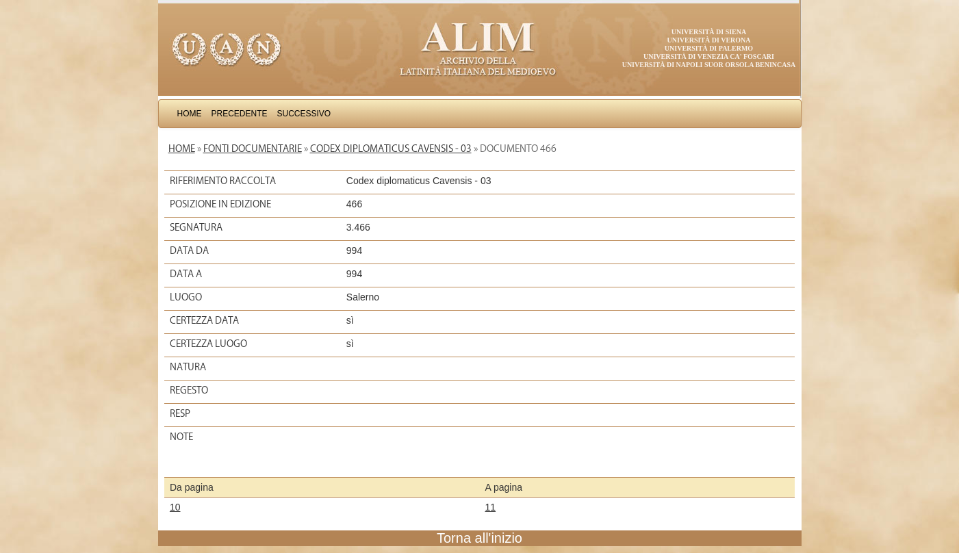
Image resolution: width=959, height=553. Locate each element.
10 (175, 507)
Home (189, 113)
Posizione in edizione (220, 204)
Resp (180, 413)
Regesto (189, 390)
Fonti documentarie (252, 148)
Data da (189, 250)
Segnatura (196, 227)
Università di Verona (708, 40)
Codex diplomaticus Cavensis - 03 (391, 148)
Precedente (240, 113)
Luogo (186, 297)
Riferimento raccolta (223, 180)
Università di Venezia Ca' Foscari (708, 56)
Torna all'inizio (479, 537)
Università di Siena (709, 32)
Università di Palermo (709, 48)
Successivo (304, 113)
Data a (186, 274)
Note (181, 436)
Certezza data (204, 320)
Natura (188, 367)
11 (490, 507)
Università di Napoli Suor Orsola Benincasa (709, 64)
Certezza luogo (208, 343)
